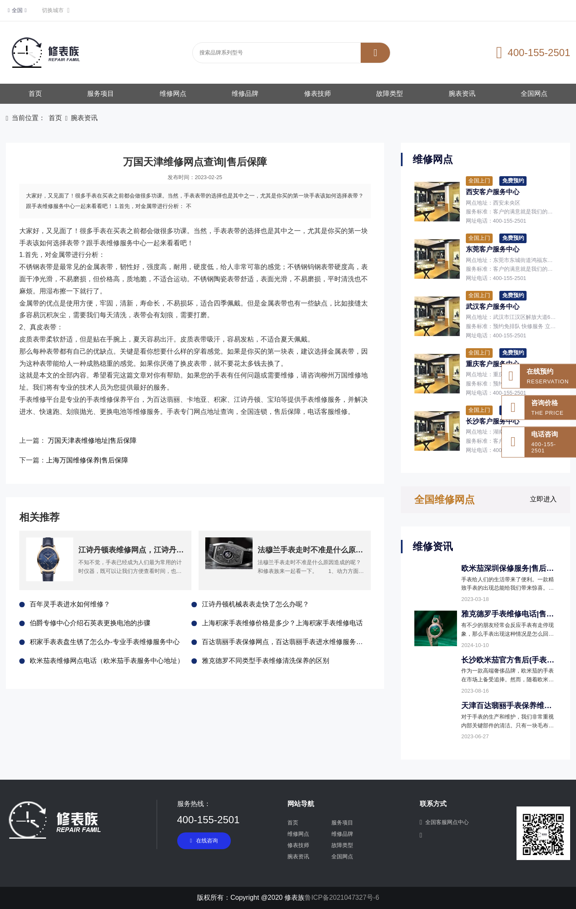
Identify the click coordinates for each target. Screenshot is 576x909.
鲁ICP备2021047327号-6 (342, 897)
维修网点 (173, 93)
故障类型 (389, 93)
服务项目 (100, 93)
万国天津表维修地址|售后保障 (92, 440)
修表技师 (317, 93)
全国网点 (534, 93)
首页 (35, 93)
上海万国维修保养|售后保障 (87, 460)
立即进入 (543, 499)
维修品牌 (245, 93)
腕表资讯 (462, 93)
